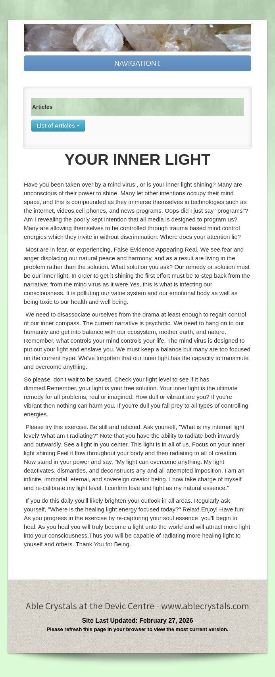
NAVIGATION (137, 63)
